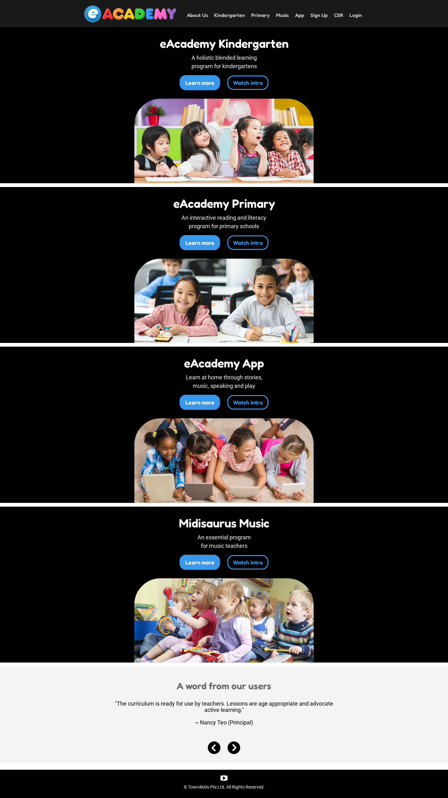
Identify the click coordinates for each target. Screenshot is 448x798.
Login (355, 15)
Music (282, 15)
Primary (260, 15)
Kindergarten (229, 15)
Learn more (199, 82)
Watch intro (248, 82)
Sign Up (319, 15)
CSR (338, 15)
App (299, 15)
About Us (197, 15)
